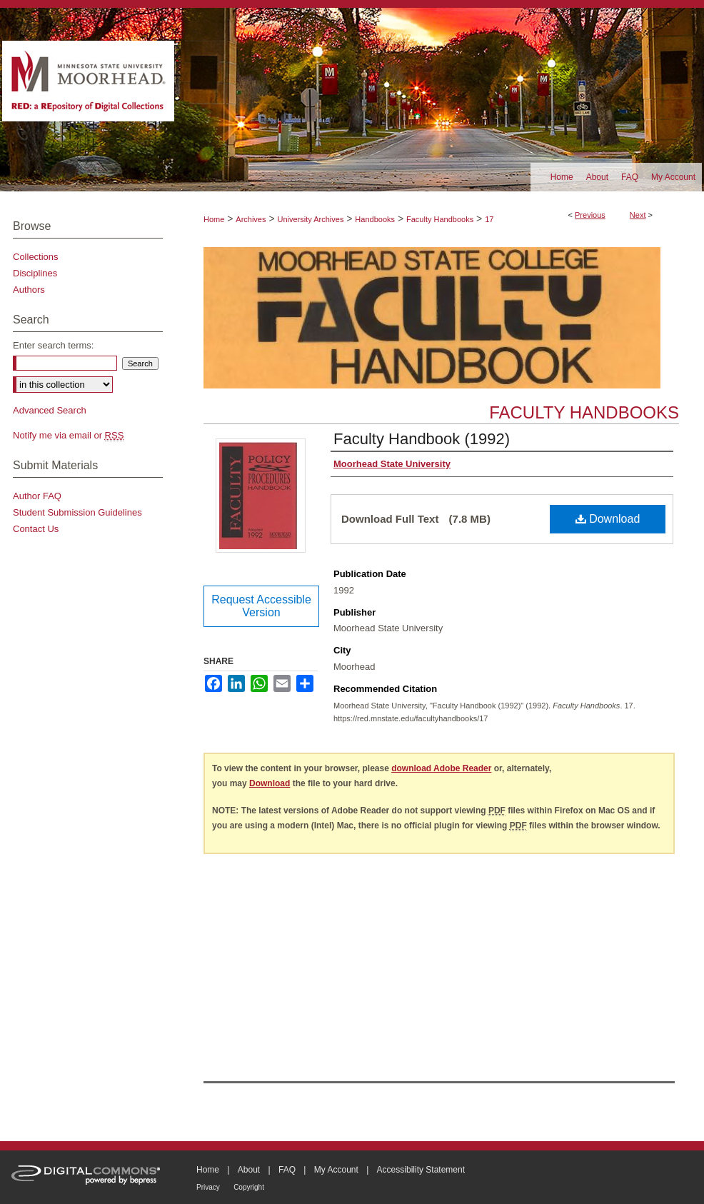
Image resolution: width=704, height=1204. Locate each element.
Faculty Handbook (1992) (421, 439)
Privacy (208, 1187)
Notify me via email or (68, 435)
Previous (590, 215)
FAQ (287, 1170)
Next (638, 215)
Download (607, 519)
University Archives (310, 219)
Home (213, 219)
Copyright (248, 1187)
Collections (36, 256)
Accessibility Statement (421, 1170)
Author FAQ (37, 496)
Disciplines (35, 273)
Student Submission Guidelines (77, 512)
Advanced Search (49, 410)
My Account (336, 1170)
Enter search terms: (53, 345)
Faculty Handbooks (439, 219)
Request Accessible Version (261, 605)
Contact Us (36, 528)
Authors (29, 289)
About (249, 1170)
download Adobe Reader (441, 768)
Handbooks (375, 219)
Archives (251, 219)
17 (489, 219)
